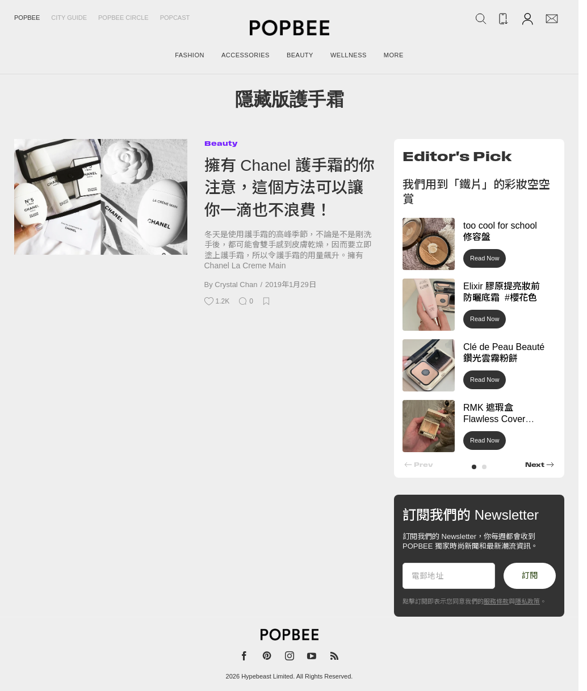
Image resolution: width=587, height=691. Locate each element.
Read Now (484, 258)
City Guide (69, 17)
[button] (474, 467)
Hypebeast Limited (267, 676)
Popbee (27, 17)
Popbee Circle (123, 17)
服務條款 (496, 601)
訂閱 (530, 575)
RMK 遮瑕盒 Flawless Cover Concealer (494, 419)
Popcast (175, 17)
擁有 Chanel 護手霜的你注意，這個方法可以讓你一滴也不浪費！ (289, 188)
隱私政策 (527, 601)
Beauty (220, 143)
